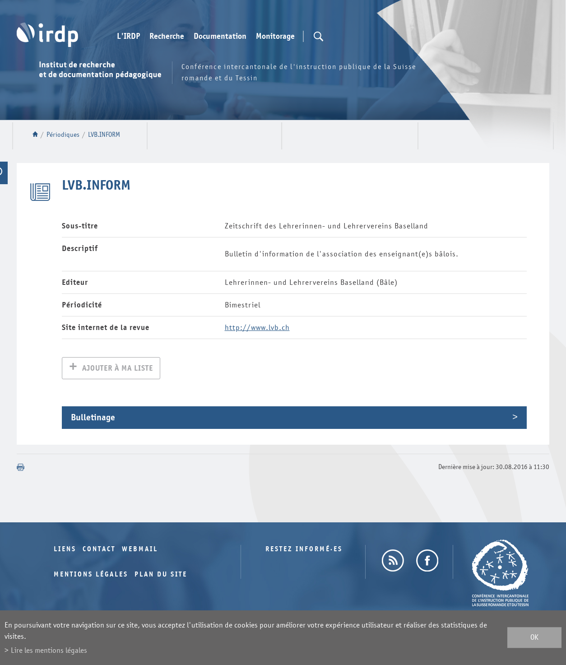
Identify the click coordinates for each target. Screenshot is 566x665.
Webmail (140, 550)
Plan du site (161, 575)
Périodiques (62, 134)
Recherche (166, 37)
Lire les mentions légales (49, 650)
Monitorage (275, 37)
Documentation (220, 37)
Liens (65, 550)
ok (534, 638)
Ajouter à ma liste (117, 369)
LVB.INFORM (104, 134)
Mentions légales (91, 575)
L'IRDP (128, 37)
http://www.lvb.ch (257, 327)
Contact (99, 550)
